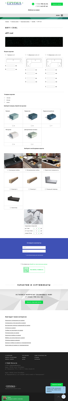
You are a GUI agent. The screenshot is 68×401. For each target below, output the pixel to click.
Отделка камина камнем (12, 340)
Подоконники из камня (12, 333)
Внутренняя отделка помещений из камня (17, 325)
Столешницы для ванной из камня (15, 323)
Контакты (37, 359)
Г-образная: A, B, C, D (33, 55)
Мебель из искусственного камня (15, 338)
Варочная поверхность (52, 170)
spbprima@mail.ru (15, 365)
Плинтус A (14, 189)
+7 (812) (41, 6)
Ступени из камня (10, 328)
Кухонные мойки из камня (13, 335)
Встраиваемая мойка (33, 170)
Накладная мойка (14, 170)
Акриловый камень (25, 21)
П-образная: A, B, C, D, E (54, 55)
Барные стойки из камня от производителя (18, 342)
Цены (23, 359)
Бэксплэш (14, 207)
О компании (8, 355)
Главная (7, 21)
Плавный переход (52, 189)
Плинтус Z (33, 189)
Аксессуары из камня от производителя (17, 345)
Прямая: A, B (10, 55)
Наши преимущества (41, 355)
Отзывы (37, 357)
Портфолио (25, 355)
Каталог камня (15, 21)
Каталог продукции (11, 357)
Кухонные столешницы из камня (15, 320)
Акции (24, 357)
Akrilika (33, 21)
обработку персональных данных (38, 264)
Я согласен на (34, 264)
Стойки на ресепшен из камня (14, 330)
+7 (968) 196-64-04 (34, 297)
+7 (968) (41, 4)
